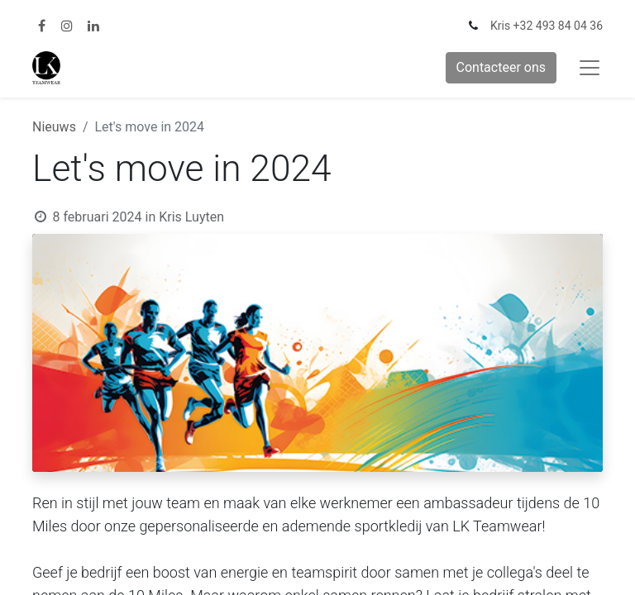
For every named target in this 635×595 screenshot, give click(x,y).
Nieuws (54, 127)
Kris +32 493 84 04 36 (546, 25)
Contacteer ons (501, 67)
